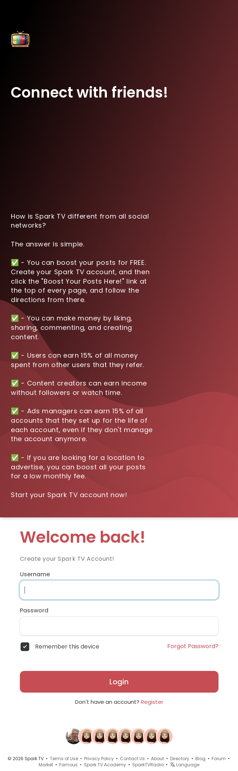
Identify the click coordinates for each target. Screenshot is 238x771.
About (157, 758)
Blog (200, 758)
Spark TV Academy (105, 765)
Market (46, 765)
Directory (179, 758)
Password (34, 611)
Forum (219, 758)
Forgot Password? (192, 646)
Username (35, 574)
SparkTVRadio (148, 765)
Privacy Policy (99, 758)
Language (184, 765)
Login (119, 682)
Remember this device (67, 647)
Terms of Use (64, 758)
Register (152, 702)
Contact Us (132, 758)
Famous (68, 765)
